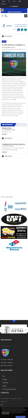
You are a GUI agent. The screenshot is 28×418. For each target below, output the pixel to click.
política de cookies (5, 412)
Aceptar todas (20, 417)
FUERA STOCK (7, 128)
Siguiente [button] (25, 329)
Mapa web (10, 359)
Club (3, 376)
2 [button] (15, 334)
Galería (4, 386)
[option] (14, 329)
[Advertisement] (14, 182)
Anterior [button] (2, 329)
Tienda (3, 1)
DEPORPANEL (14, 6)
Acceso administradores (9, 389)
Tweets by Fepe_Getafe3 (7, 197)
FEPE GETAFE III (8, 36)
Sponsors (3, 4)
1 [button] (13, 334)
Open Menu (25, 15)
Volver (14, 165)
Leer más (4, 134)
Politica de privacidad (6, 365)
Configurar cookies (5, 413)
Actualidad (5, 382)
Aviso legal (3, 359)
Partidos (4, 379)
